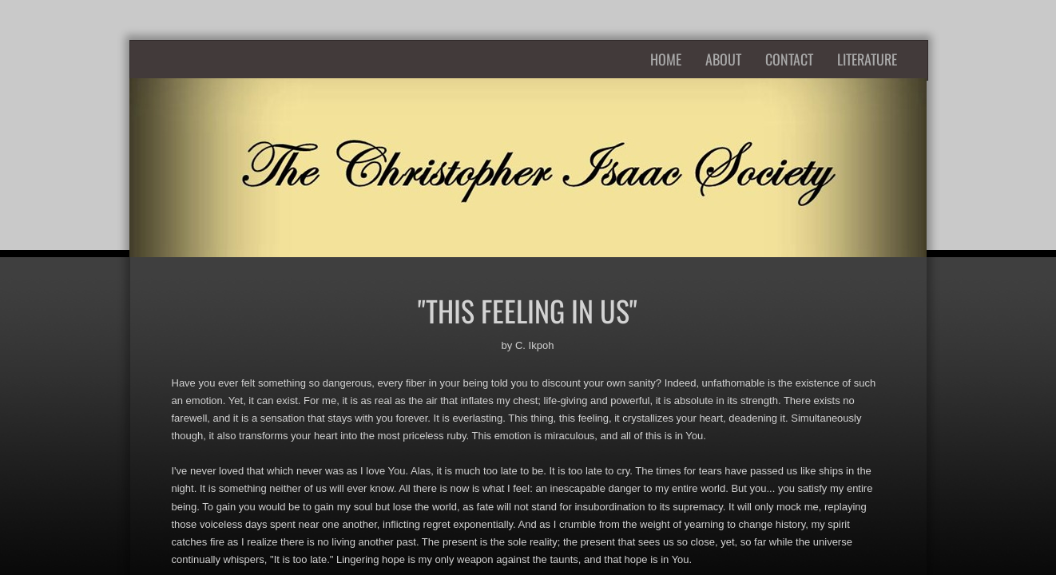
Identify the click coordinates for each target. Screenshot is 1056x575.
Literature (867, 59)
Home (665, 59)
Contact (789, 59)
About (723, 59)
